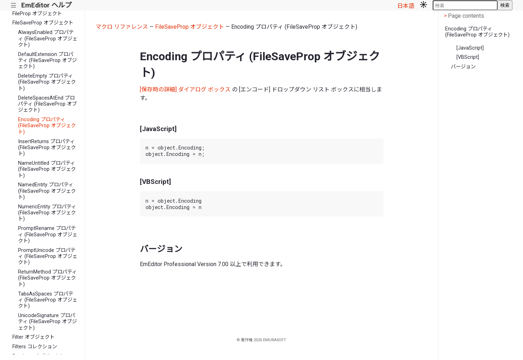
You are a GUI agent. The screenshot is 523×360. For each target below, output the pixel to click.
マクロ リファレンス (122, 26)
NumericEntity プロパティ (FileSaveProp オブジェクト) (47, 213)
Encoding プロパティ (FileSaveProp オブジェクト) (47, 126)
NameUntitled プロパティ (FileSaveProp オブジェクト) (47, 169)
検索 (505, 5)
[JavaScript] (470, 48)
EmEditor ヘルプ (46, 5)
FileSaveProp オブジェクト (42, 23)
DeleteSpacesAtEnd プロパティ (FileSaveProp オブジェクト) (47, 104)
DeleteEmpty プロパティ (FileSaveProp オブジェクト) (47, 82)
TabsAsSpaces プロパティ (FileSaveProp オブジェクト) (47, 300)
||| (13, 5)
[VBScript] (467, 57)
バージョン (463, 67)
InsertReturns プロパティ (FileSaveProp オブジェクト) (47, 148)
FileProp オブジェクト (37, 14)
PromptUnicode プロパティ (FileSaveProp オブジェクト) (47, 256)
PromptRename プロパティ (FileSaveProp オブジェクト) (47, 234)
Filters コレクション (34, 347)
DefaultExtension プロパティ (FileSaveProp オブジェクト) (47, 60)
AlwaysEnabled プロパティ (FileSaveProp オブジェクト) (47, 38)
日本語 (405, 5)
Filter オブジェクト (33, 337)
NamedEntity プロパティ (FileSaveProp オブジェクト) (47, 191)
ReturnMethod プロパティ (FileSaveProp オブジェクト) (47, 278)
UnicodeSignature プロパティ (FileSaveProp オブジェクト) (47, 322)
